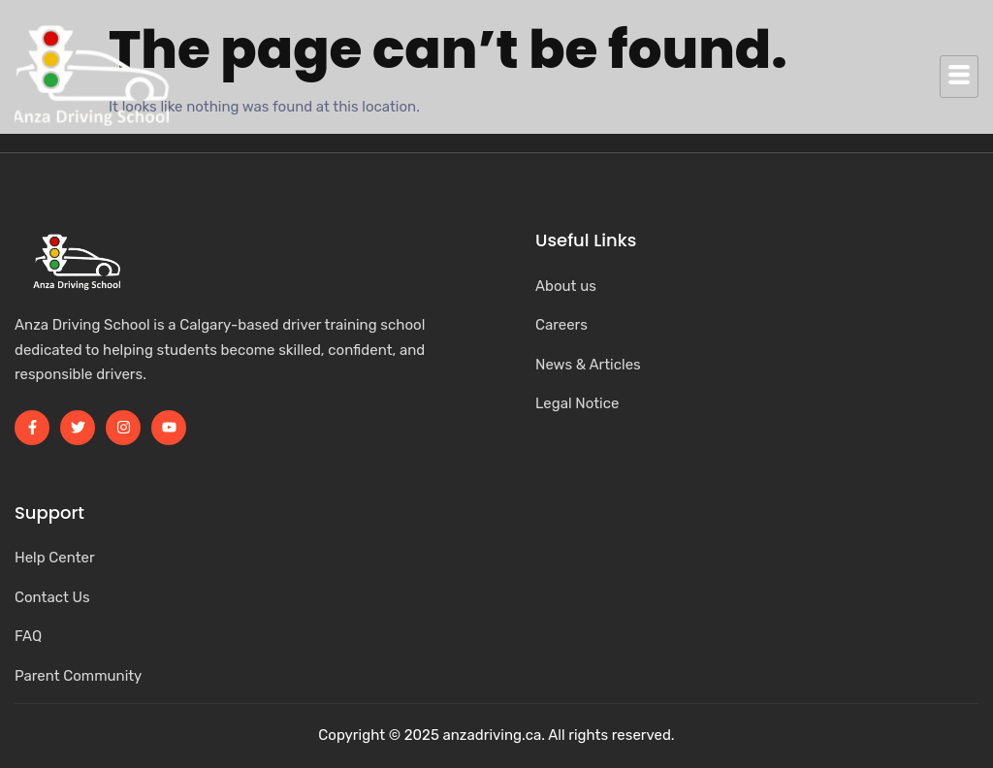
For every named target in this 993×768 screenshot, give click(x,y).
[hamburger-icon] (959, 76)
